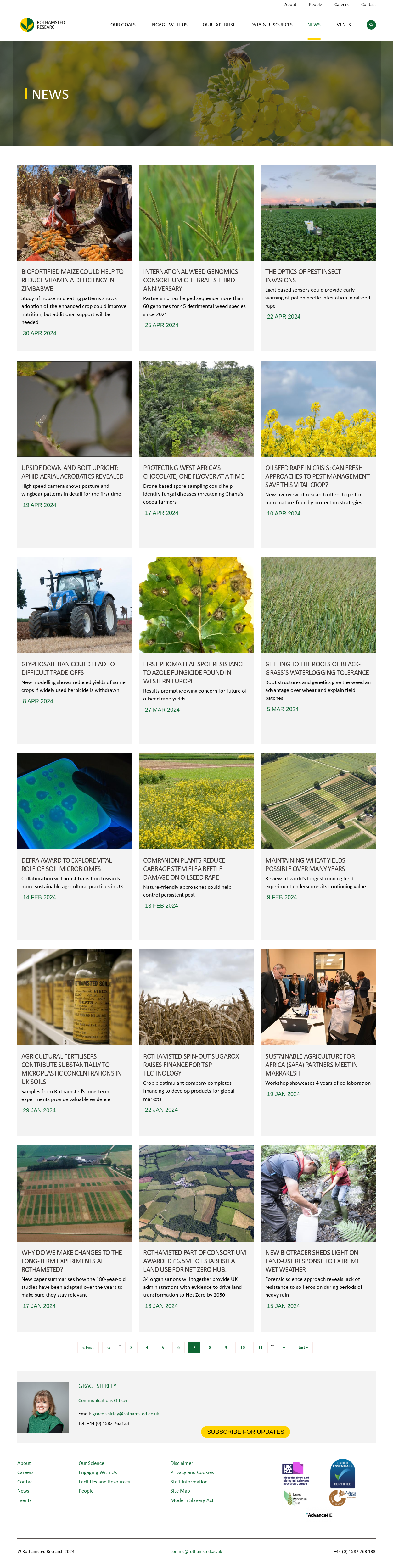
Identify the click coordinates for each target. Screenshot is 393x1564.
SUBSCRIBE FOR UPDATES (245, 1431)
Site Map (180, 1491)
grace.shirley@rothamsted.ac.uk (126, 1413)
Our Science (91, 1463)
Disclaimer (182, 1463)
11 (262, 1346)
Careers (341, 4)
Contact (368, 4)
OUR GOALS (123, 24)
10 (244, 1346)
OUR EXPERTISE (219, 24)
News (23, 1491)
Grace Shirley (97, 1385)
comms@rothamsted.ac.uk (196, 1551)
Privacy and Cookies (192, 1472)
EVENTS (342, 24)
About (290, 4)
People (315, 4)
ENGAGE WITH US (168, 24)
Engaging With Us (98, 1472)
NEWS (313, 24)
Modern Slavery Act (192, 1500)
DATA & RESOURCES (271, 24)
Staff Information (189, 1481)
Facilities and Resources (104, 1481)
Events (24, 1500)
